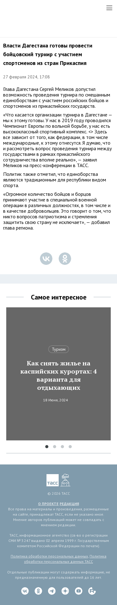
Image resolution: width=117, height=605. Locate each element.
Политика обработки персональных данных (49, 556)
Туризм (59, 349)
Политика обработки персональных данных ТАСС (65, 559)
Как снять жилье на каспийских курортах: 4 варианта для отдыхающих (58, 375)
